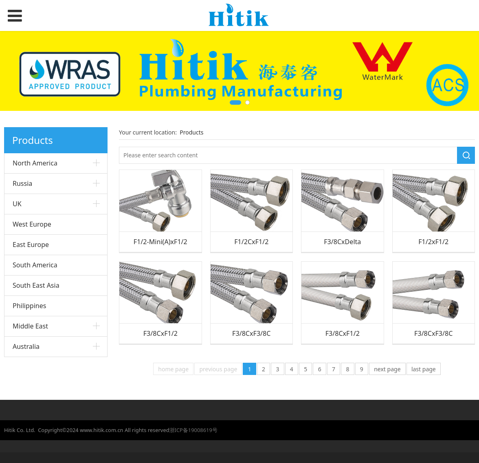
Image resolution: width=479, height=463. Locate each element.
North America (35, 163)
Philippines (29, 305)
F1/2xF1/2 (433, 241)
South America (35, 264)
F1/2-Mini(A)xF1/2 (160, 241)
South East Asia (36, 285)
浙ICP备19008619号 (193, 430)
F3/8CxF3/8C (251, 333)
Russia (22, 183)
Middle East (30, 326)
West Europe (32, 224)
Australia (26, 346)
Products (191, 132)
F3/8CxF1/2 (160, 333)
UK (17, 203)
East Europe (31, 244)
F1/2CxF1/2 (251, 241)
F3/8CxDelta (342, 241)
